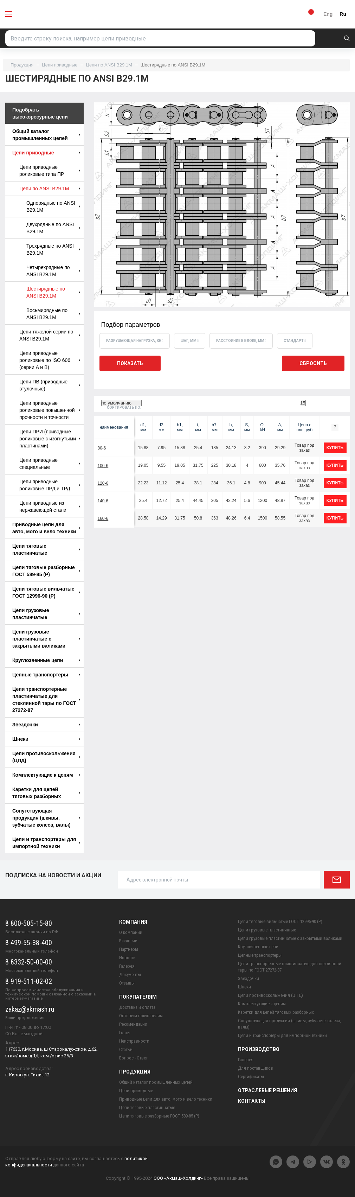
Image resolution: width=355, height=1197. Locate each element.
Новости (127, 957)
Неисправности (134, 1041)
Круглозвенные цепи (46, 660)
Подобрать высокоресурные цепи (40, 113)
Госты (124, 1032)
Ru (343, 14)
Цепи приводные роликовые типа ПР (49, 170)
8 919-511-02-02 (28, 981)
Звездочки (46, 724)
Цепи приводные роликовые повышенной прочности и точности (49, 410)
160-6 (103, 518)
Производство (258, 1049)
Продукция (22, 65)
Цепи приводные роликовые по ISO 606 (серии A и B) (49, 360)
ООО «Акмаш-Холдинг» (178, 1178)
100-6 (103, 465)
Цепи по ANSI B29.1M (109, 65)
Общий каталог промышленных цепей (46, 134)
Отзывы (127, 983)
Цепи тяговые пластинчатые (46, 549)
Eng (328, 14)
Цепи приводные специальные (49, 463)
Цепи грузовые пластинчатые (46, 613)
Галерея (127, 966)
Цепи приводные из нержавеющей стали (49, 506)
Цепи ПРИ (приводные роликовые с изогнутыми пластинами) (49, 438)
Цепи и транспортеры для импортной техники (46, 842)
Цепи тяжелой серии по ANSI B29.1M (49, 335)
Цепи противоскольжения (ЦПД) (46, 757)
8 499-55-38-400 (28, 942)
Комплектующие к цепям (46, 775)
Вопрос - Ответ (133, 1058)
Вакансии (128, 940)
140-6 (103, 500)
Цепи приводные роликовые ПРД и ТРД (49, 485)
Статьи (126, 1049)
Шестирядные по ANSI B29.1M (53, 292)
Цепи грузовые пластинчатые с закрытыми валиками (46, 639)
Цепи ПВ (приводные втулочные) (49, 385)
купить (335, 447)
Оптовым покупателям (141, 1015)
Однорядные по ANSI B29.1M (53, 206)
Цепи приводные (59, 65)
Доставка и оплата (137, 1007)
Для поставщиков (255, 1068)
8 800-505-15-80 (28, 923)
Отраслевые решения (267, 1090)
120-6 (103, 483)
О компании (130, 932)
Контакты (251, 1101)
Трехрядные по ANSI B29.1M (53, 249)
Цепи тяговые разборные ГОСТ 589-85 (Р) (46, 571)
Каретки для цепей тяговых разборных (46, 793)
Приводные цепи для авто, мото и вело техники (46, 528)
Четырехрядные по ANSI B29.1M (53, 271)
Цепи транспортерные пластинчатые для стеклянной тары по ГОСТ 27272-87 (46, 699)
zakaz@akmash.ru (29, 1009)
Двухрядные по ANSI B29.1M (53, 228)
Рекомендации (133, 1024)
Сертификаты (251, 1076)
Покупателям (138, 997)
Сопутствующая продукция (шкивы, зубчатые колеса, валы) (46, 818)
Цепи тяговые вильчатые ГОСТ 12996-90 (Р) (46, 592)
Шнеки (46, 739)
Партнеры (128, 949)
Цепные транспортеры (46, 674)
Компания (133, 922)
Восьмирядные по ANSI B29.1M (53, 313)
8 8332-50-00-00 (28, 962)
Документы (130, 974)
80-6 (102, 448)
